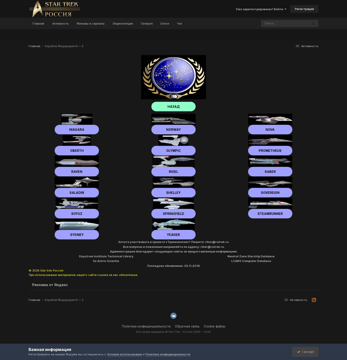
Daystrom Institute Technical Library (106, 256)
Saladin (76, 192)
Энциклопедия (122, 23)
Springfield (173, 214)
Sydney (77, 235)
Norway (173, 129)
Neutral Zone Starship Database (251, 256)
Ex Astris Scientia (106, 261)
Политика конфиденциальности (146, 326)
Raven (76, 171)
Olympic (173, 150)
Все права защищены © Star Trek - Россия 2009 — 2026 (173, 331)
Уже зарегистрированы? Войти (261, 9)
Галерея (147, 23)
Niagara (76, 129)
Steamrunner (270, 214)
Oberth (77, 150)
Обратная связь (187, 326)
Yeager (173, 235)
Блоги (165, 23)
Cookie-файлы (214, 326)
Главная (38, 23)
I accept (305, 352)
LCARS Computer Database (251, 261)
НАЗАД (174, 106)
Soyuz (76, 214)
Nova (270, 129)
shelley (173, 192)
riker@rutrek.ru (217, 242)
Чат (179, 23)
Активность (60, 23)
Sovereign (270, 192)
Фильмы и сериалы (90, 23)
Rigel (173, 171)
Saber (270, 171)
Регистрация (304, 9)
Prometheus (270, 150)
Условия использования (124, 354)
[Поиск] (276, 23)
